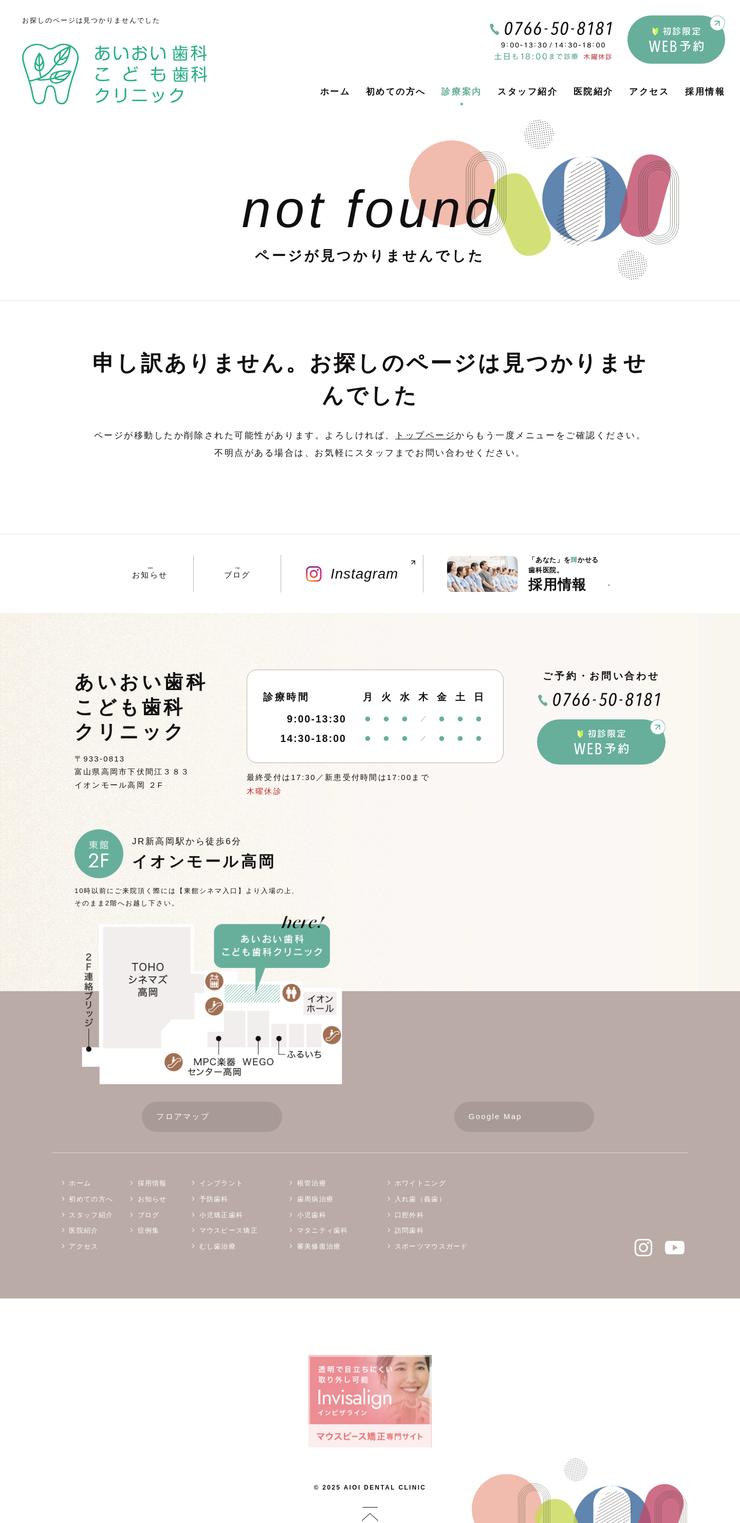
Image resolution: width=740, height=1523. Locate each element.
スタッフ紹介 (527, 92)
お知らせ (149, 573)
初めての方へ (396, 92)
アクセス (649, 92)
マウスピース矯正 (228, 1232)
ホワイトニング (420, 1185)
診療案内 (461, 92)
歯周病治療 (315, 1201)
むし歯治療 (217, 1248)
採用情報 (705, 92)
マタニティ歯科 (322, 1232)
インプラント (221, 1185)
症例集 (149, 1232)
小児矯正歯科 (221, 1216)
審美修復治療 (319, 1248)
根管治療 (311, 1185)
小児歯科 (311, 1216)
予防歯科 (214, 1201)
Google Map (531, 1118)
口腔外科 (409, 1216)
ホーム (335, 92)
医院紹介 (594, 92)
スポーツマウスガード (431, 1248)
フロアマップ (219, 1118)
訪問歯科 (409, 1232)
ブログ (237, 573)
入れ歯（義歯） (420, 1201)
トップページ (425, 435)
